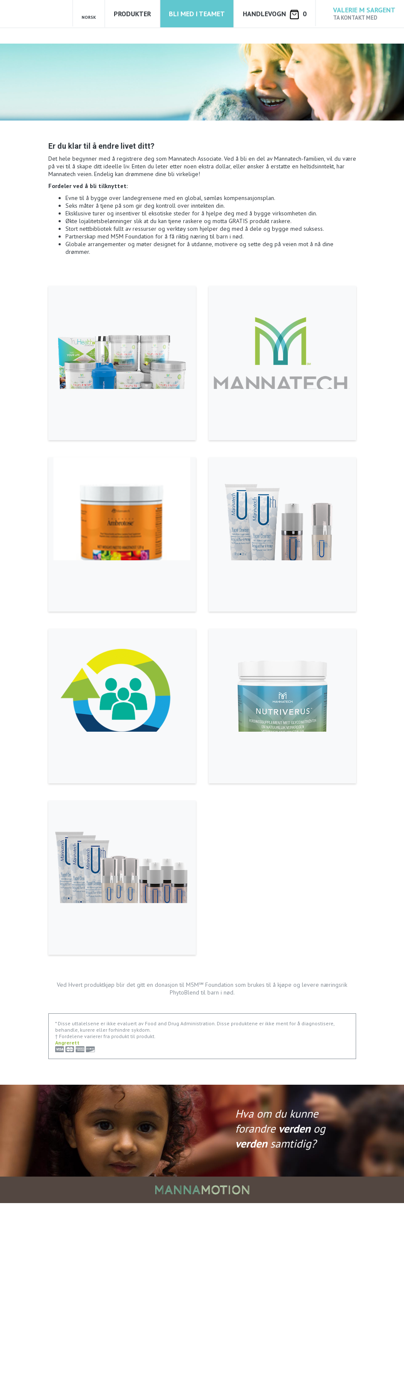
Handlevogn (275, 14)
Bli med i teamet (197, 13)
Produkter (132, 13)
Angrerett (67, 1228)
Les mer (66, 450)
